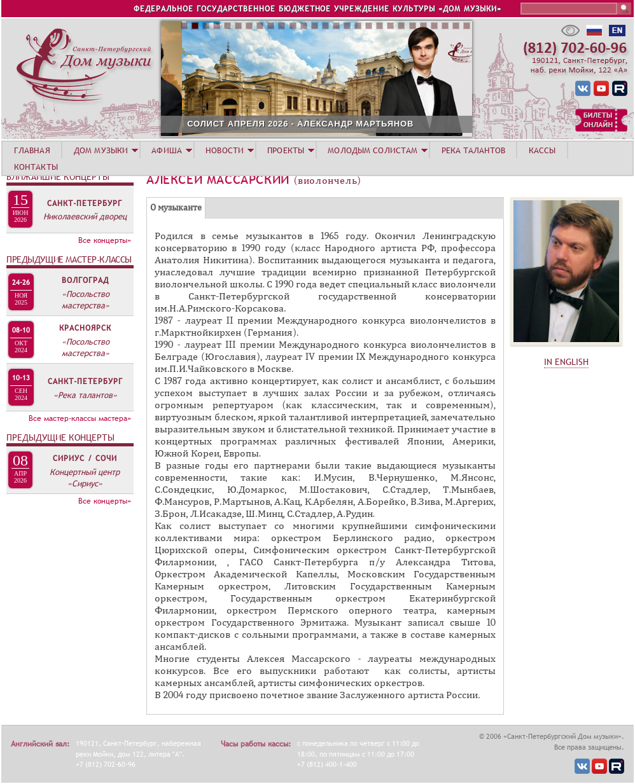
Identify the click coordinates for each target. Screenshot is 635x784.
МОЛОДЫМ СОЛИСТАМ (372, 150)
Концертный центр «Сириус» (85, 477)
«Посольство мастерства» (85, 299)
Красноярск (85, 328)
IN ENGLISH (566, 362)
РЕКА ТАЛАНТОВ (473, 150)
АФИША (166, 150)
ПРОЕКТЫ (285, 150)
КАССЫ (542, 150)
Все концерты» (104, 240)
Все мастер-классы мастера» (80, 418)
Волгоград (85, 280)
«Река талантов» (85, 395)
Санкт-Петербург (84, 203)
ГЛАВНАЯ (32, 150)
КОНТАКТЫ (36, 166)
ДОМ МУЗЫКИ (101, 150)
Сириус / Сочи (85, 458)
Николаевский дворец (85, 216)
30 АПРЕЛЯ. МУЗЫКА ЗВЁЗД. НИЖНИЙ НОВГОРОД (177, 123)
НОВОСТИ (225, 150)
